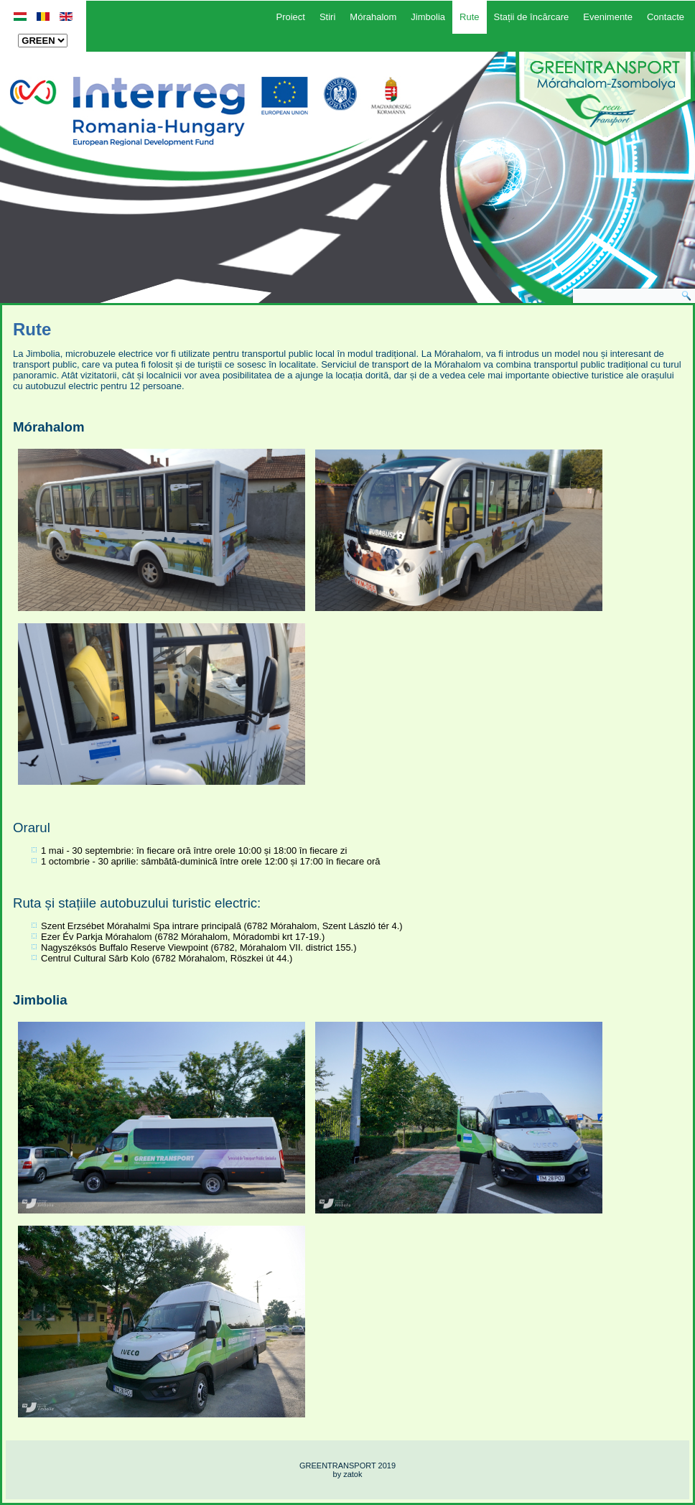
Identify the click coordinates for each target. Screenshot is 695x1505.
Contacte (665, 16)
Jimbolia (428, 16)
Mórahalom (373, 16)
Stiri (327, 16)
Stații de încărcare (531, 16)
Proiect (290, 16)
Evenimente (608, 16)
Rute (469, 16)
